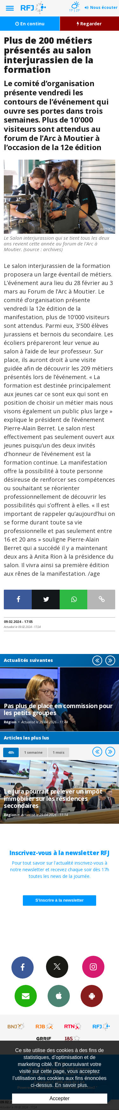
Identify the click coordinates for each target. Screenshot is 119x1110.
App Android (92, 995)
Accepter (59, 1098)
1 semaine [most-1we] (33, 752)
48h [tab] (11, 752)
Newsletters (26, 995)
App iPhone (59, 995)
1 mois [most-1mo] (58, 752)
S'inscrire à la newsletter (60, 900)
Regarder (89, 24)
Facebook (22, 967)
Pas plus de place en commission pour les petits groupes (58, 709)
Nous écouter (104, 7)
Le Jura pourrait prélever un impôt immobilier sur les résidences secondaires (53, 798)
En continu (29, 24)
